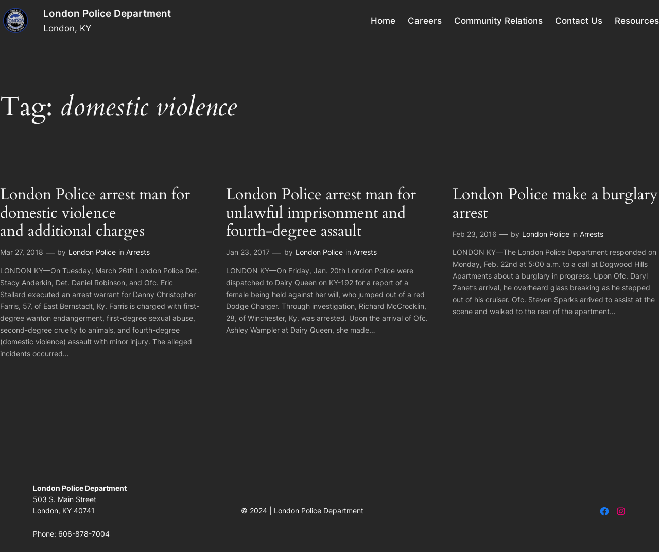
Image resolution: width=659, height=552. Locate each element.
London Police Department (107, 13)
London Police (92, 252)
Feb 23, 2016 (475, 234)
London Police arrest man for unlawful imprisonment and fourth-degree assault (321, 213)
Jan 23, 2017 (248, 252)
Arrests (138, 252)
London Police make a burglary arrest (555, 204)
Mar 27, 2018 (21, 252)
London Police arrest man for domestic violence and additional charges (95, 213)
